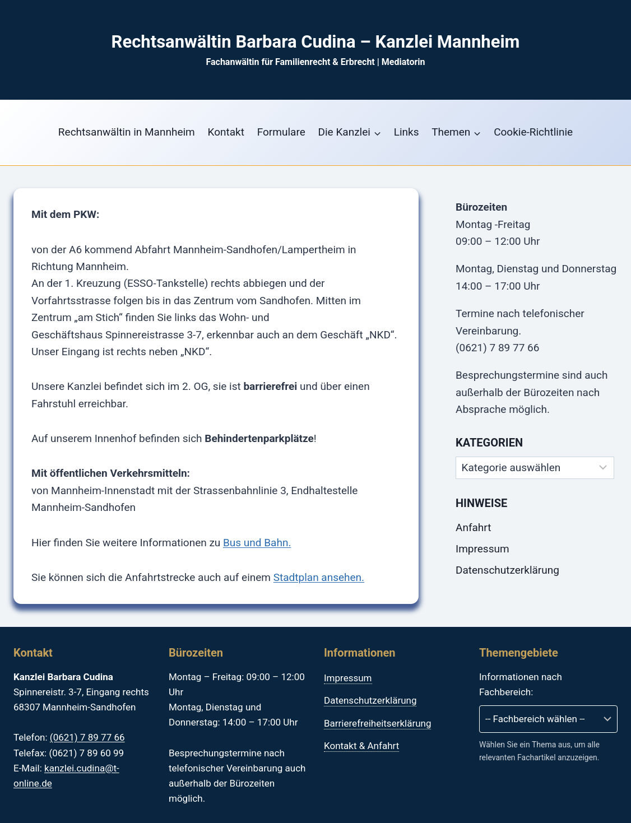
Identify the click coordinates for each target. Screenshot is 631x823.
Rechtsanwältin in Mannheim (126, 131)
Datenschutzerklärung (507, 570)
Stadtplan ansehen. (318, 577)
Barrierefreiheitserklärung (377, 723)
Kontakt (226, 131)
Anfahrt (473, 527)
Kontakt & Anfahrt (361, 745)
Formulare (281, 131)
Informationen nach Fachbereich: (520, 684)
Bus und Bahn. (257, 542)
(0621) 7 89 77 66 (87, 737)
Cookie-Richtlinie (533, 131)
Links (406, 131)
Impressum (482, 548)
